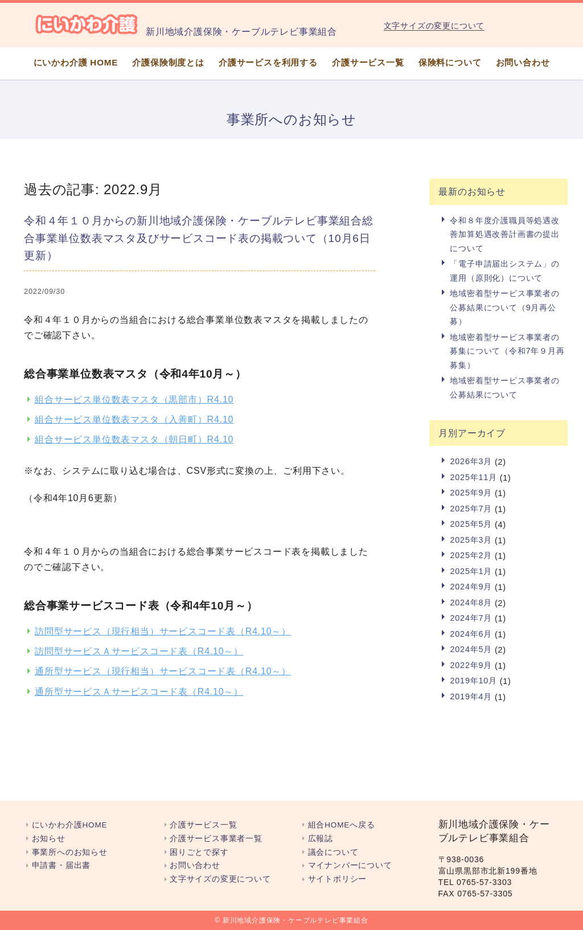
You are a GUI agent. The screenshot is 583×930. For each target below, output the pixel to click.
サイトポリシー (337, 879)
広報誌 (320, 838)
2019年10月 (473, 680)
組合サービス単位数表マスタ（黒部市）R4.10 (134, 399)
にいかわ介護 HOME (76, 62)
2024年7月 (471, 617)
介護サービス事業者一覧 (216, 838)
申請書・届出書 (61, 865)
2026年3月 (471, 461)
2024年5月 (471, 649)
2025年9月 (471, 492)
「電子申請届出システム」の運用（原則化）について (504, 270)
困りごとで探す (199, 852)
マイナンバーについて (350, 865)
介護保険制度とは (168, 62)
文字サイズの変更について (434, 26)
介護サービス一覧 (368, 62)
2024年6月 (471, 633)
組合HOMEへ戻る (341, 825)
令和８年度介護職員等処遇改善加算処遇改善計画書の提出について (504, 234)
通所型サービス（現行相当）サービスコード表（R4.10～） (163, 671)
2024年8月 (471, 602)
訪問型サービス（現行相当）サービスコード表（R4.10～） (163, 631)
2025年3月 (471, 539)
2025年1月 (471, 571)
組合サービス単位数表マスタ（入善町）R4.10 (134, 419)
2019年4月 (471, 696)
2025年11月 (473, 477)
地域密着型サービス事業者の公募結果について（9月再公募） (504, 307)
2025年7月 (471, 508)
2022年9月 (471, 665)
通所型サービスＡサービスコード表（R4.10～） (139, 692)
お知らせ (48, 838)
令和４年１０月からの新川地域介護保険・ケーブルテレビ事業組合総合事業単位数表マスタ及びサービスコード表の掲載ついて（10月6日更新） (198, 238)
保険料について (450, 62)
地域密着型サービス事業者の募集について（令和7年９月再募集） (507, 351)
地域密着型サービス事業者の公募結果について (504, 387)
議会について (333, 852)
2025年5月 (471, 523)
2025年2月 (471, 555)
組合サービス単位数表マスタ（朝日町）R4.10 (134, 439)
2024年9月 (471, 586)
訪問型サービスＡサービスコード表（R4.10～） (139, 651)
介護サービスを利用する (268, 62)
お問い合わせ (523, 62)
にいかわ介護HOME (70, 825)
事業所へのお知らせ (70, 852)
